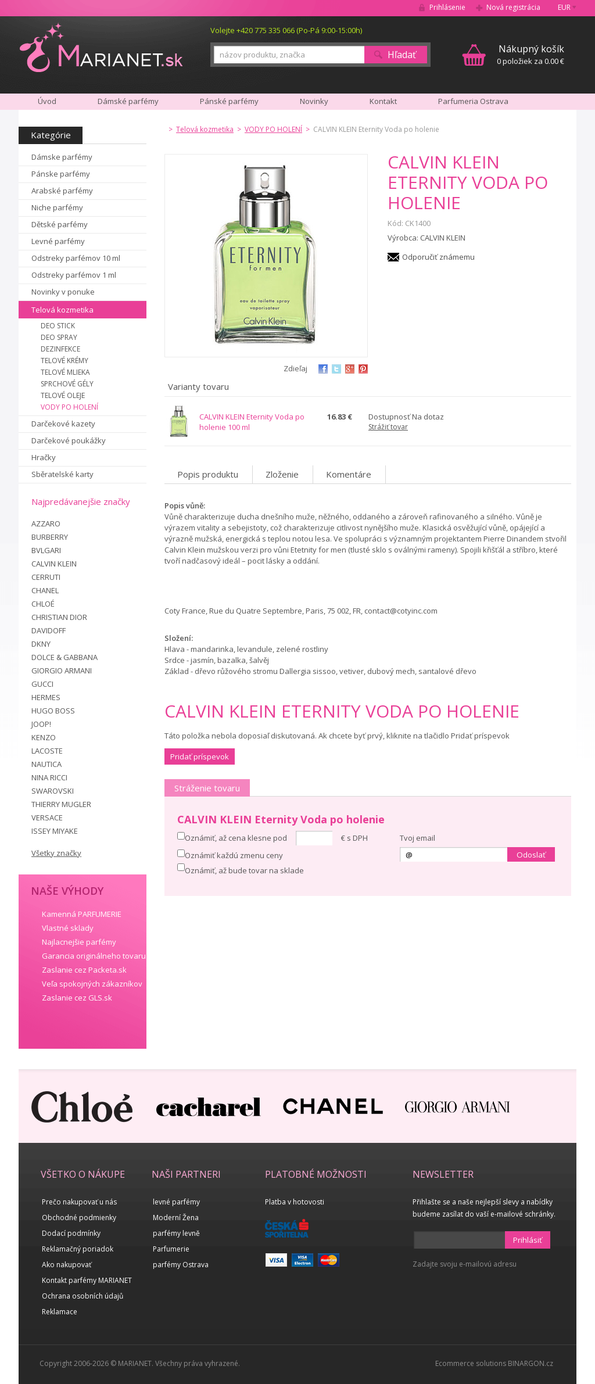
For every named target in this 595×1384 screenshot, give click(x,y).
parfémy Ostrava (181, 1265)
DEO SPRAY (59, 337)
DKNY (41, 644)
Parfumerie (171, 1249)
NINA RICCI (49, 777)
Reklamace (59, 1312)
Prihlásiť (527, 1240)
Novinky (314, 101)
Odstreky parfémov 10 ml (75, 258)
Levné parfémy (58, 241)
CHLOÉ (43, 603)
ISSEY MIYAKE (54, 831)
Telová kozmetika (62, 309)
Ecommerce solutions (470, 1363)
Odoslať (531, 854)
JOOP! (41, 724)
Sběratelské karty (62, 474)
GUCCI (42, 684)
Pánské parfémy (229, 101)
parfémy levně (176, 1233)
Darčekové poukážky (68, 440)
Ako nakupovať (66, 1265)
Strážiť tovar (388, 427)
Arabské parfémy (62, 190)
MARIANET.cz (102, 47)
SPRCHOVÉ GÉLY (67, 384)
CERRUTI (45, 577)
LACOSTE (47, 750)
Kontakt (383, 101)
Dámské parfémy (128, 101)
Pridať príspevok (199, 756)
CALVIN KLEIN (54, 563)
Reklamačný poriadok (77, 1249)
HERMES (45, 697)
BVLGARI (46, 550)
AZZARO (45, 523)
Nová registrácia (513, 7)
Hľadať (402, 54)
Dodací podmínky (71, 1233)
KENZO (43, 737)
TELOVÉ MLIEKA (65, 372)
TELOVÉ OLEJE (63, 395)
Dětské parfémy (59, 224)
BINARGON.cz (530, 1363)
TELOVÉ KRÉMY (64, 360)
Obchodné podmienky (79, 1217)
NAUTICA (46, 764)
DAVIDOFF (48, 630)
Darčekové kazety (63, 423)
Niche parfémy (57, 207)
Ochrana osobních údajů (82, 1296)
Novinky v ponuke (63, 291)
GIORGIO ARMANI (61, 670)
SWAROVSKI (52, 791)
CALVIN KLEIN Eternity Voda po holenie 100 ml (251, 421)
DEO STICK (58, 326)
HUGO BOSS (53, 710)
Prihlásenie (447, 7)
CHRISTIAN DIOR (59, 617)
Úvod (47, 101)
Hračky (43, 457)
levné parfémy (176, 1202)
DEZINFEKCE (60, 349)
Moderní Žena (176, 1217)
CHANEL (45, 590)
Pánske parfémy (60, 173)
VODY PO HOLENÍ (69, 407)
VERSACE (47, 817)
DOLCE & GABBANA (64, 657)
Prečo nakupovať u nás (79, 1202)
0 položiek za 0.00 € (530, 54)
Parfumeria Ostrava (473, 101)
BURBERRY (49, 537)
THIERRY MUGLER (61, 804)
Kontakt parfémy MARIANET (87, 1280)
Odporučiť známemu (438, 257)
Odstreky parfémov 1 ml (73, 275)
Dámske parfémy (61, 157)
